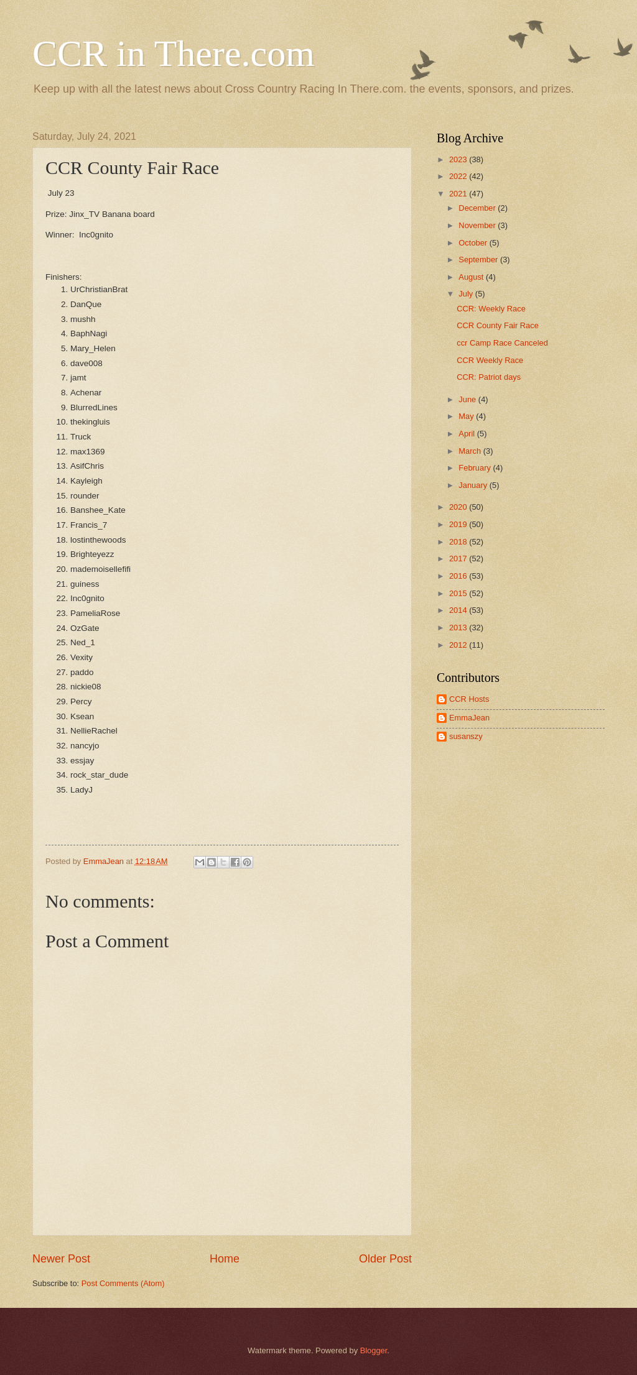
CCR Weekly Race (490, 360)
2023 (459, 159)
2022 (459, 176)
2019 (459, 524)
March (470, 451)
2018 (459, 541)
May (467, 416)
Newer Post (61, 1259)
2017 (459, 558)
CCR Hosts (469, 699)
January (473, 485)
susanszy (466, 736)
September (479, 259)
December (478, 208)
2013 (459, 627)
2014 (459, 610)
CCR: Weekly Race (491, 308)
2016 (459, 576)
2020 (459, 507)
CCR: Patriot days (489, 377)
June (468, 399)
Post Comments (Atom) (123, 1283)
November (478, 225)
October (473, 242)
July (466, 293)
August (472, 277)
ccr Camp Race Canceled (502, 342)
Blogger (374, 1350)
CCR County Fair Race (498, 325)
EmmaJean (469, 717)
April (467, 433)
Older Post (385, 1259)
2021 (459, 193)
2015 (459, 593)
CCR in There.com (173, 53)
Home (224, 1259)
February (475, 467)
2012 (459, 645)
